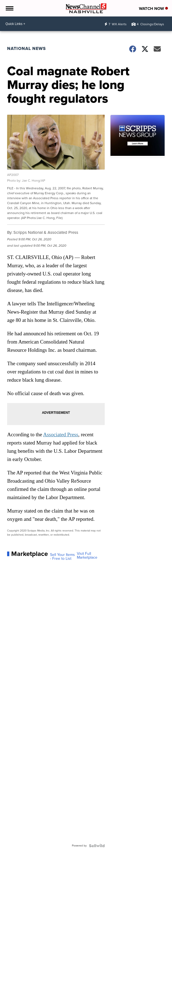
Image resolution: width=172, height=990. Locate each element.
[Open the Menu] (9, 8)
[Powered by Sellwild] (97, 846)
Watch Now (153, 8)
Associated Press (60, 434)
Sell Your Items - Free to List (62, 557)
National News (26, 48)
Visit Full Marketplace (87, 555)
